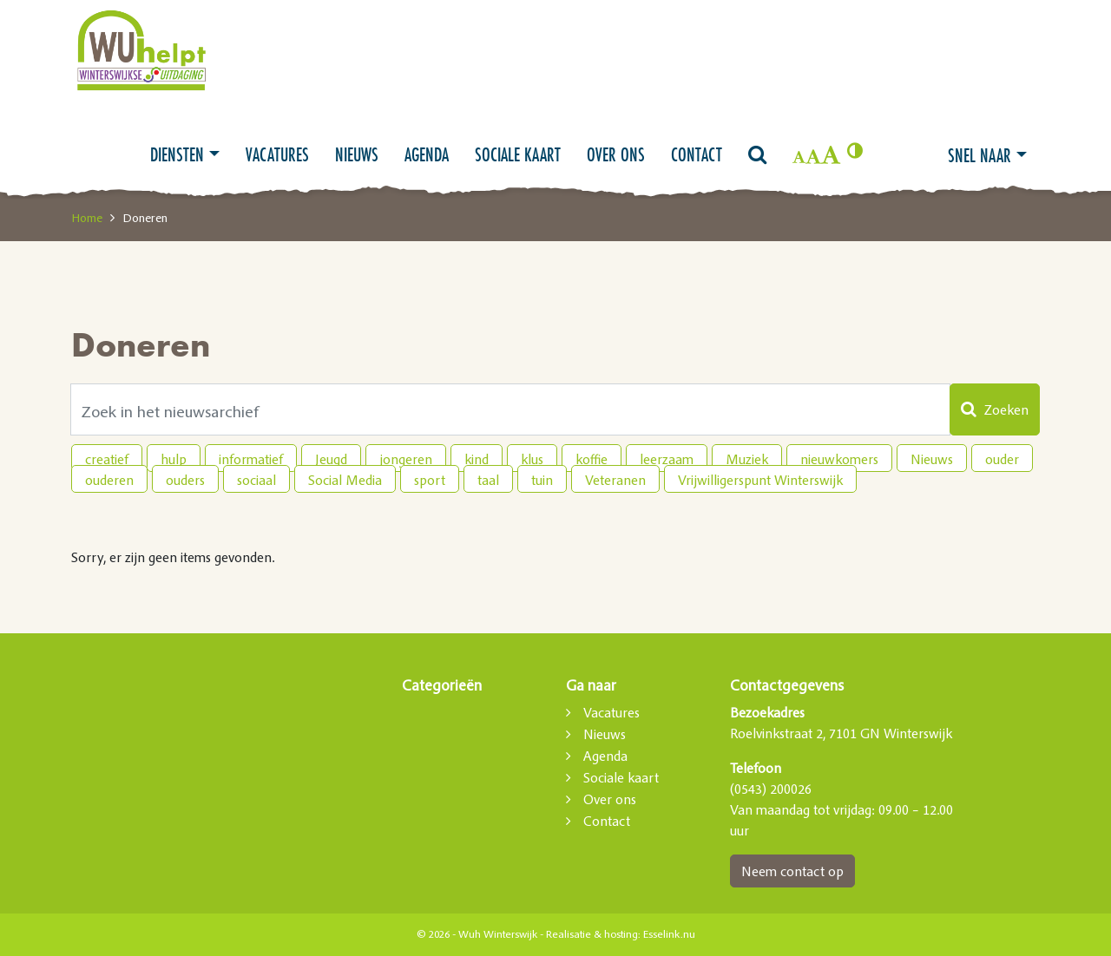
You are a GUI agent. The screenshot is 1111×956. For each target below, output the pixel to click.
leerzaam (667, 459)
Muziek (747, 459)
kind (476, 459)
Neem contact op (792, 871)
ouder (1002, 459)
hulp (174, 459)
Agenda (426, 154)
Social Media (345, 479)
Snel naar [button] (979, 155)
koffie (591, 459)
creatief (106, 459)
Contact (696, 154)
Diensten (177, 154)
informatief (251, 459)
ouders (185, 479)
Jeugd (331, 459)
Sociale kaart (518, 154)
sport (429, 479)
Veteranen (615, 479)
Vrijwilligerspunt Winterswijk (760, 479)
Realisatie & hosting (592, 934)
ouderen (109, 479)
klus (532, 459)
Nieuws (356, 154)
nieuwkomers (839, 459)
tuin (542, 479)
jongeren (405, 459)
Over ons (616, 154)
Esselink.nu (669, 934)
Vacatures (277, 154)
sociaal (256, 479)
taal (488, 479)
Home (86, 218)
